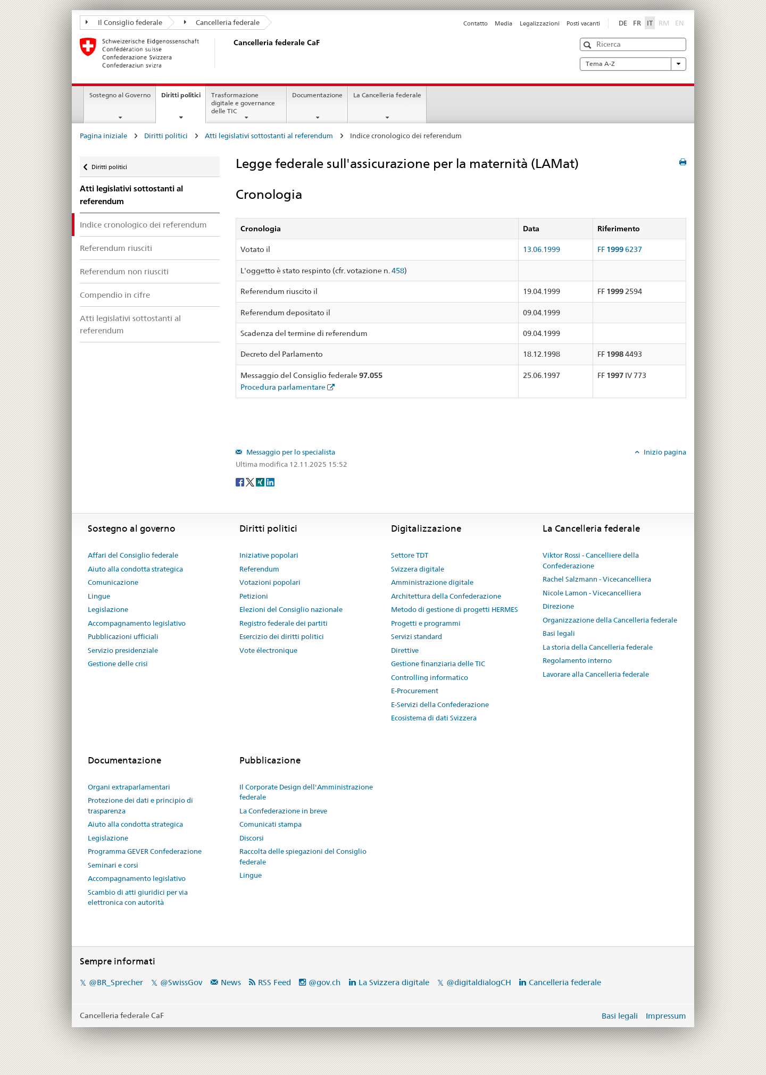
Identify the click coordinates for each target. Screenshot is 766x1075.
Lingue (99, 596)
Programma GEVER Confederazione (145, 851)
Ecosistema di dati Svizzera (434, 717)
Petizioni (253, 596)
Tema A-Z (633, 64)
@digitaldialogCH (478, 982)
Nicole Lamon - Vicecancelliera (592, 593)
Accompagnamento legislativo (137, 623)
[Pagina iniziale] (231, 53)
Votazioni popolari (270, 582)
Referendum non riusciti (124, 271)
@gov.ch (324, 982)
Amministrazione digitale (432, 582)
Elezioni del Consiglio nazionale (291, 609)
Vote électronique (268, 650)
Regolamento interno (577, 660)
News (231, 982)
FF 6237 (619, 249)
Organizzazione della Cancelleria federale (610, 620)
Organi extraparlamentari (129, 787)
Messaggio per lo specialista (290, 452)
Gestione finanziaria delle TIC (438, 663)
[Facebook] (241, 481)
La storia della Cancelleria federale (598, 647)
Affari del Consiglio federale (133, 555)
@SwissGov (181, 982)
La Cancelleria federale (387, 95)
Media (503, 23)
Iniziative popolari (268, 555)
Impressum (666, 1016)
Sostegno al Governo (120, 95)
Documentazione (317, 95)
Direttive (405, 650)
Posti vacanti (583, 23)
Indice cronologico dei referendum (143, 225)
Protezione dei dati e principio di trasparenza (140, 805)
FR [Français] (637, 23)
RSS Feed (274, 982)
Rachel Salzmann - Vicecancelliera (597, 579)
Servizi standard (416, 636)
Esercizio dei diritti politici (281, 636)
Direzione (558, 606)
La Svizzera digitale (394, 982)
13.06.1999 (541, 249)
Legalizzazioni (540, 23)
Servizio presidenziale (123, 650)
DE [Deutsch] (623, 23)
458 (398, 270)
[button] (588, 45)
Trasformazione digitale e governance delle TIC (243, 103)
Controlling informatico (429, 677)
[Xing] (261, 481)
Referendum (259, 569)
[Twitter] (251, 481)
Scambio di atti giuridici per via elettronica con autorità (138, 897)
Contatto (475, 23)
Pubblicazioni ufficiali (123, 636)
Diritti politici (183, 98)
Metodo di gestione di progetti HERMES (454, 609)
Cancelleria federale (222, 22)
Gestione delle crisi (118, 663)
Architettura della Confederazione (446, 596)
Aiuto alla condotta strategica (135, 569)
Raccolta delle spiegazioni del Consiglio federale (303, 856)
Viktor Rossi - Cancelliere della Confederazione (591, 560)
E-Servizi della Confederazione (440, 704)
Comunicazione (113, 582)
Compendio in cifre (115, 295)
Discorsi (251, 838)
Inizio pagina (664, 452)
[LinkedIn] (270, 481)
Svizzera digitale (417, 569)
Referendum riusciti (116, 248)
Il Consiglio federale (124, 22)
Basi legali (559, 633)
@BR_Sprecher (116, 982)
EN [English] (679, 23)
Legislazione (108, 609)
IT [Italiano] (650, 23)
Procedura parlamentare (283, 387)
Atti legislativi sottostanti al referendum (269, 135)
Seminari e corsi (113, 865)
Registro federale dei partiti (283, 623)
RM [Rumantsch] (664, 23)
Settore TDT (409, 555)
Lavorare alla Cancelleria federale (596, 674)
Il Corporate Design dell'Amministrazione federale (306, 792)
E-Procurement (414, 690)
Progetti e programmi (426, 623)
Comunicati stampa (270, 824)
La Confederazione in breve (283, 811)
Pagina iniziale (103, 135)
